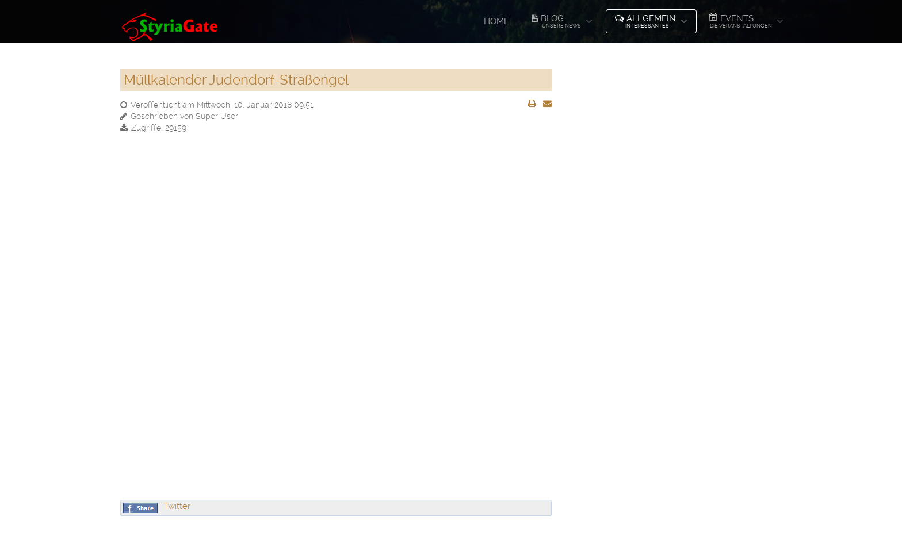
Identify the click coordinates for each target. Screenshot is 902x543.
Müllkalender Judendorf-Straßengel (236, 80)
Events (740, 21)
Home (496, 21)
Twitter (176, 506)
